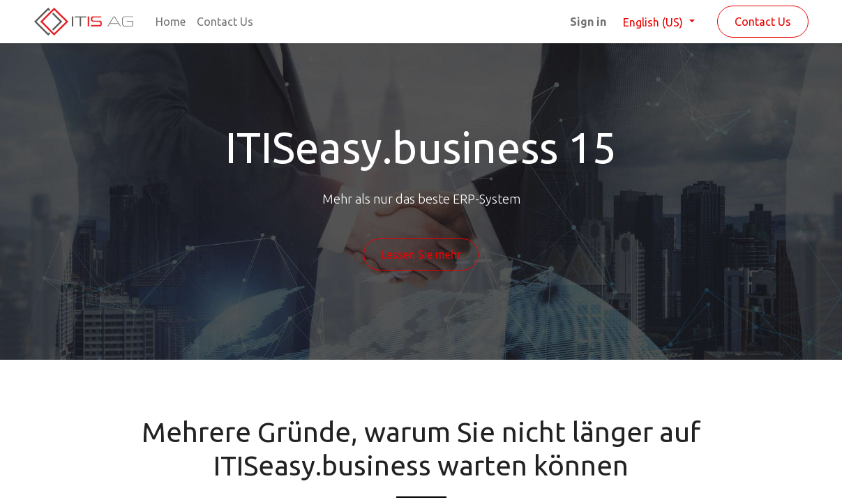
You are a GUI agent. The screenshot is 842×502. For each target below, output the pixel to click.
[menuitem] (170, 22)
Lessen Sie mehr (421, 254)
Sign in (588, 21)
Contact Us (763, 21)
